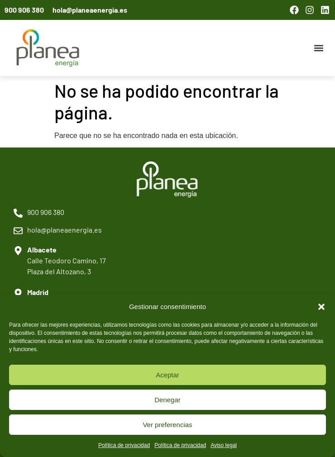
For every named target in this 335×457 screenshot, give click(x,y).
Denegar (167, 400)
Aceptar (167, 375)
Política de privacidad (124, 445)
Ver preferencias (167, 424)
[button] (321, 306)
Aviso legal (224, 445)
